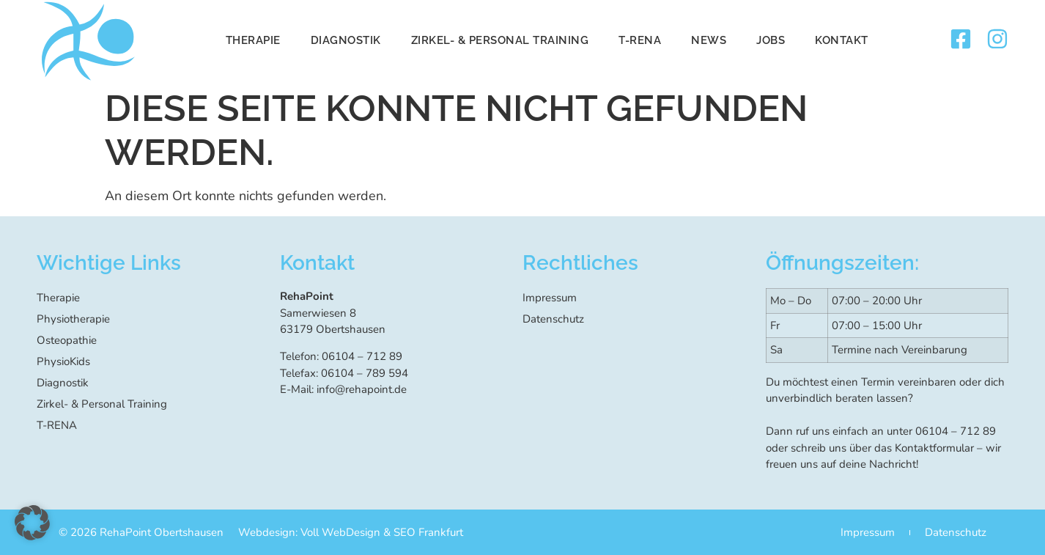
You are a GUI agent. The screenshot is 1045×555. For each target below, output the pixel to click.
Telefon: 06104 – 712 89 (341, 356)
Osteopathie (67, 340)
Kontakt (841, 40)
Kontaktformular (934, 448)
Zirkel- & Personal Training (500, 40)
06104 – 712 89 (955, 431)
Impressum (549, 297)
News (708, 40)
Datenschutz (553, 319)
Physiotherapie (73, 319)
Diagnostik (346, 40)
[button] (32, 522)
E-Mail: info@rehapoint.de (343, 389)
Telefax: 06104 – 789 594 (344, 373)
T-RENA (639, 40)
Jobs (770, 40)
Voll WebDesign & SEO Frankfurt (381, 532)
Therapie (253, 40)
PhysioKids (63, 361)
